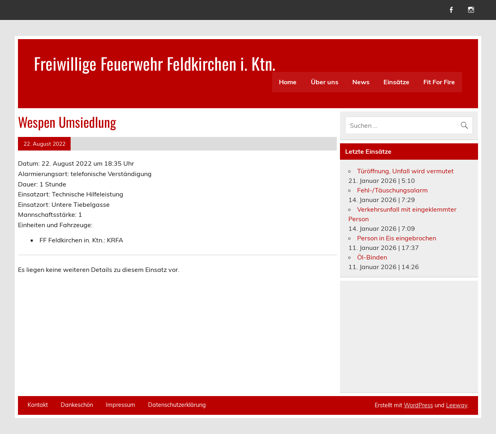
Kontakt (38, 405)
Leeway (456, 405)
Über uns (324, 82)
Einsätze (396, 82)
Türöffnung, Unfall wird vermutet (405, 171)
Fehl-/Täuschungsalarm (392, 190)
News (361, 82)
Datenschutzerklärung (177, 405)
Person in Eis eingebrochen (396, 238)
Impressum (120, 405)
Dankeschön (77, 405)
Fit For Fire (439, 82)
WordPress (418, 405)
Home (287, 82)
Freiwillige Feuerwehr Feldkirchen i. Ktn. (154, 63)
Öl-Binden (372, 257)
